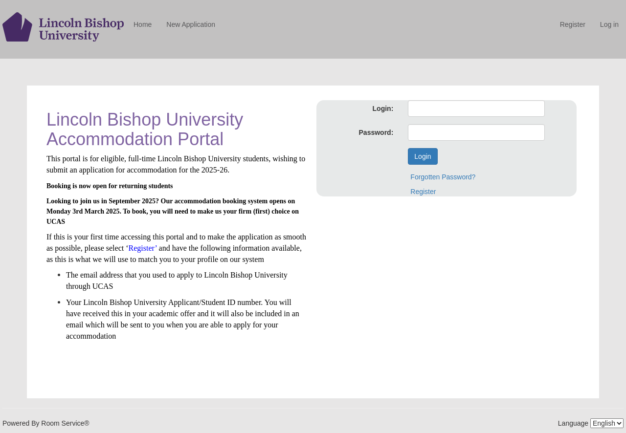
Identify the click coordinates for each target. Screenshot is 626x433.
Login (422, 156)
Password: (376, 132)
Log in (609, 24)
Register (572, 24)
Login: (383, 108)
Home (143, 24)
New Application (190, 24)
